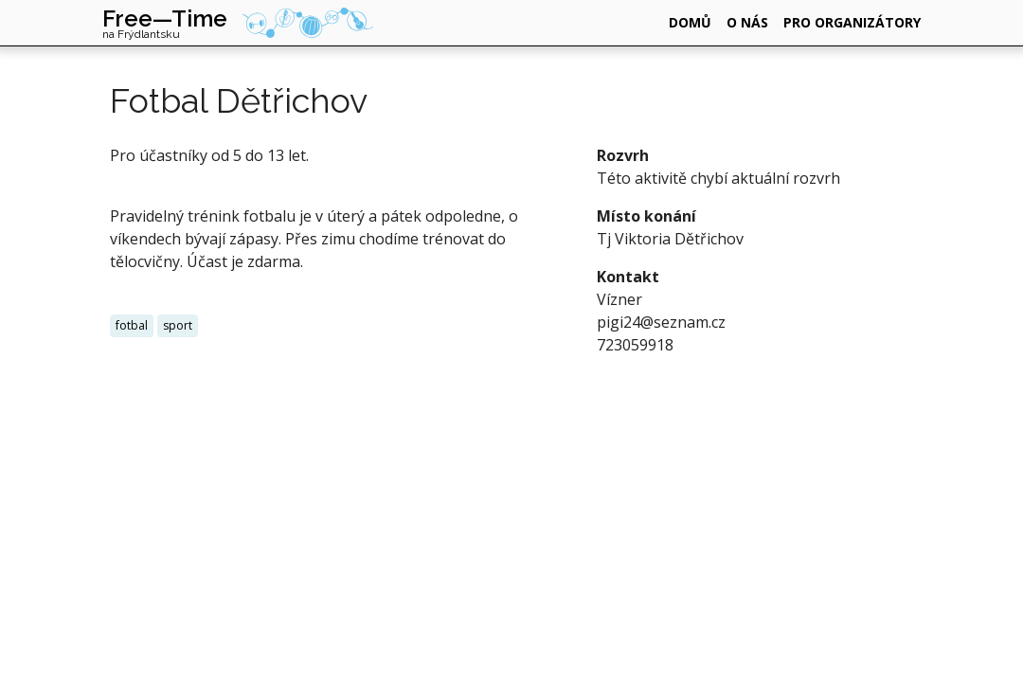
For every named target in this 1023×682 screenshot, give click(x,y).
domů (690, 22)
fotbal (132, 325)
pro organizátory (852, 22)
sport (177, 325)
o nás (747, 22)
